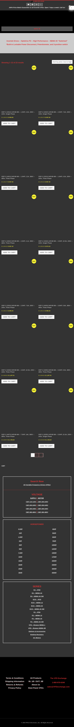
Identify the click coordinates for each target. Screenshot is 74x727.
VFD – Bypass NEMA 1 (37, 625)
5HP (20, 549)
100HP (54, 545)
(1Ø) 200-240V (31, 505)
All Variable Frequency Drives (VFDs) (36, 485)
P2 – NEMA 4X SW (37, 622)
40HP (54, 529)
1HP (20, 533)
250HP (54, 565)
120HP (54, 549)
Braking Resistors (37, 634)
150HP (54, 553)
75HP (54, 541)
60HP (54, 537)
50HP (54, 533)
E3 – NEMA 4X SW (37, 596)
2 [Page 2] (36, 455)
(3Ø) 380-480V (31, 512)
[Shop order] (62, 62)
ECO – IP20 (37, 599)
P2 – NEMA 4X (37, 618)
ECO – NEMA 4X (37, 606)
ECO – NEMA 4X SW (37, 609)
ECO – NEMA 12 (37, 602)
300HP (54, 569)
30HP (20, 572)
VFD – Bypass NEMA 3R (37, 628)
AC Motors (37, 638)
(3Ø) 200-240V (43, 505)
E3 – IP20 (37, 590)
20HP (20, 565)
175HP (54, 557)
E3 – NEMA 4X (37, 593)
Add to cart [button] (9, 123)
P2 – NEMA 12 (37, 615)
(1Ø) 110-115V (31, 502)
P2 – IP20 (37, 612)
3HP (20, 545)
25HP (20, 569)
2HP (20, 541)
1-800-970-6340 (38, 1)
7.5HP (20, 553)
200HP (54, 561)
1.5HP (20, 537)
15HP (20, 561)
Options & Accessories (37, 631)
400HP (54, 572)
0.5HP (20, 529)
